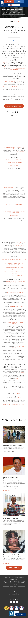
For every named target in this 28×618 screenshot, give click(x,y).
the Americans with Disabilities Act (15, 91)
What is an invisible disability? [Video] (14, 204)
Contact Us (6, 586)
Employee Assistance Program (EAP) (12, 81)
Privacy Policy (13, 586)
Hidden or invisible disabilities (10, 187)
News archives (19, 9)
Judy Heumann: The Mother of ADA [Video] (14, 275)
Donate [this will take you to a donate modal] (19, 1)
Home (4, 9)
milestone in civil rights (20, 245)
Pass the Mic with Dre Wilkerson (13, 555)
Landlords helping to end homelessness (10, 478)
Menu (26, 3)
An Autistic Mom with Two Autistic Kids (15, 292)
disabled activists (18, 243)
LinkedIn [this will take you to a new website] (14, 602)
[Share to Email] (18, 21)
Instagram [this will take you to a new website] (17, 602)
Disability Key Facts (14, 165)
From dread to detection (10, 518)
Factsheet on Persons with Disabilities (14, 159)
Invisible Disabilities (14, 215)
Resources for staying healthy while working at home (14, 86)
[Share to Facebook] (14, 21)
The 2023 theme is (6, 62)
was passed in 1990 (21, 242)
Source (22, 372)
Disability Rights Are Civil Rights (16, 306)
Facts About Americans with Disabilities (14, 162)
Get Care (9, 1)
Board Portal (21, 586)
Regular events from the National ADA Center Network (14, 404)
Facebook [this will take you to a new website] (11, 602)
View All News (14, 567)
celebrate (5, 66)
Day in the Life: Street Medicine (12, 445)
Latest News (10, 9)
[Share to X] (16, 21)
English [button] (14, 5)
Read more (6, 454)
